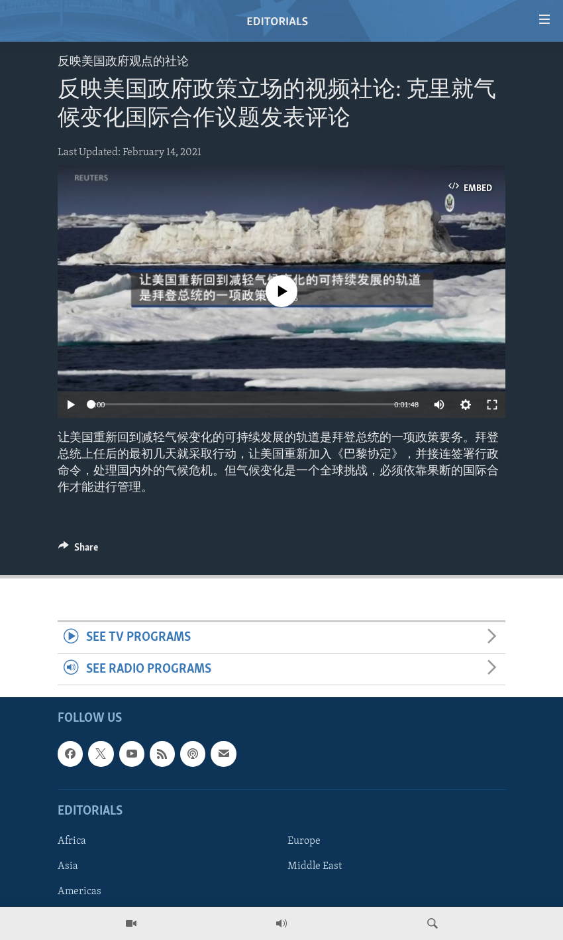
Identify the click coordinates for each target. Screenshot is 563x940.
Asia (68, 866)
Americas (79, 891)
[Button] (78, 550)
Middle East (314, 866)
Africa (72, 841)
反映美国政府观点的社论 (123, 62)
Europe (304, 841)
